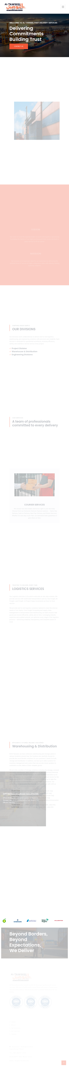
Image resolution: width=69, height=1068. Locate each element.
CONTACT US (18, 46)
